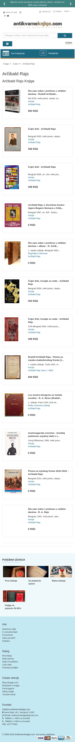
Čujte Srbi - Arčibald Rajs (42, 129)
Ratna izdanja (58, 581)
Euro (67, 11)
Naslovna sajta (9, 629)
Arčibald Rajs (28, 64)
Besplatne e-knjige (10, 685)
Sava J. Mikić (47, 370)
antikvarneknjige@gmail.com (24, 715)
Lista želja (7, 664)
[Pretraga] (64, 35)
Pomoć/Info (7, 635)
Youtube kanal (8, 694)
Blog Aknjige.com (10, 682)
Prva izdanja (11, 581)
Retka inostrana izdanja (39, 405)
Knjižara (6, 641)
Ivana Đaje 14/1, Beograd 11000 (19, 712)
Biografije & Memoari (37, 253)
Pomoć (59, 11)
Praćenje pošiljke (10, 667)
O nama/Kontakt (9, 632)
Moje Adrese (8, 658)
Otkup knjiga (8, 691)
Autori (16, 64)
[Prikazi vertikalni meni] (6, 53)
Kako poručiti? (9, 638)
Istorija (31, 101)
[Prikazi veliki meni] (43, 52)
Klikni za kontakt (22, 718)
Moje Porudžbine (10, 661)
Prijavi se (46, 12)
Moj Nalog (7, 656)
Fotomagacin (8, 688)
